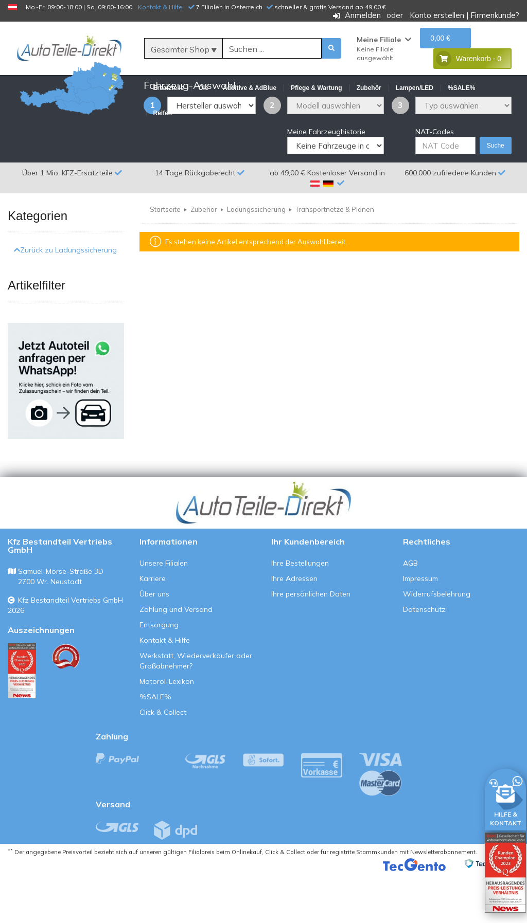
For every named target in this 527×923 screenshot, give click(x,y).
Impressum (420, 627)
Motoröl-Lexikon (166, 730)
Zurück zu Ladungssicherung (65, 299)
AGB (410, 612)
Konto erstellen (437, 15)
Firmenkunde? (494, 15)
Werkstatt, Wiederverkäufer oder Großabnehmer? (195, 710)
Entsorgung (159, 674)
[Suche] (272, 49)
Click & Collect (162, 761)
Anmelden (363, 15)
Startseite (165, 259)
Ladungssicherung (256, 259)
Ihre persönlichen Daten (310, 643)
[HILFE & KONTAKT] (505, 798)
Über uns (154, 643)
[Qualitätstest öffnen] (505, 872)
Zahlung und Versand (176, 658)
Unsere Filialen (163, 612)
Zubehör (203, 259)
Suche (495, 195)
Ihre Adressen (294, 627)
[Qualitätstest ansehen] (22, 720)
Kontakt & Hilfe (160, 7)
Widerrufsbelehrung (436, 643)
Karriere (152, 627)
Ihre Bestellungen (300, 612)
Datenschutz (424, 658)
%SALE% (155, 746)
